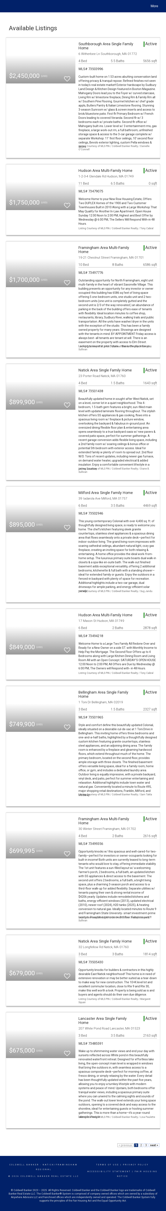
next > (154, 1145)
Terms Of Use (107, 1165)
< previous (125, 1145)
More (154, 6)
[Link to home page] (8, 6)
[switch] (67, 77)
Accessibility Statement (109, 1172)
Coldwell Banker (24, 1165)
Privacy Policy (136, 1165)
